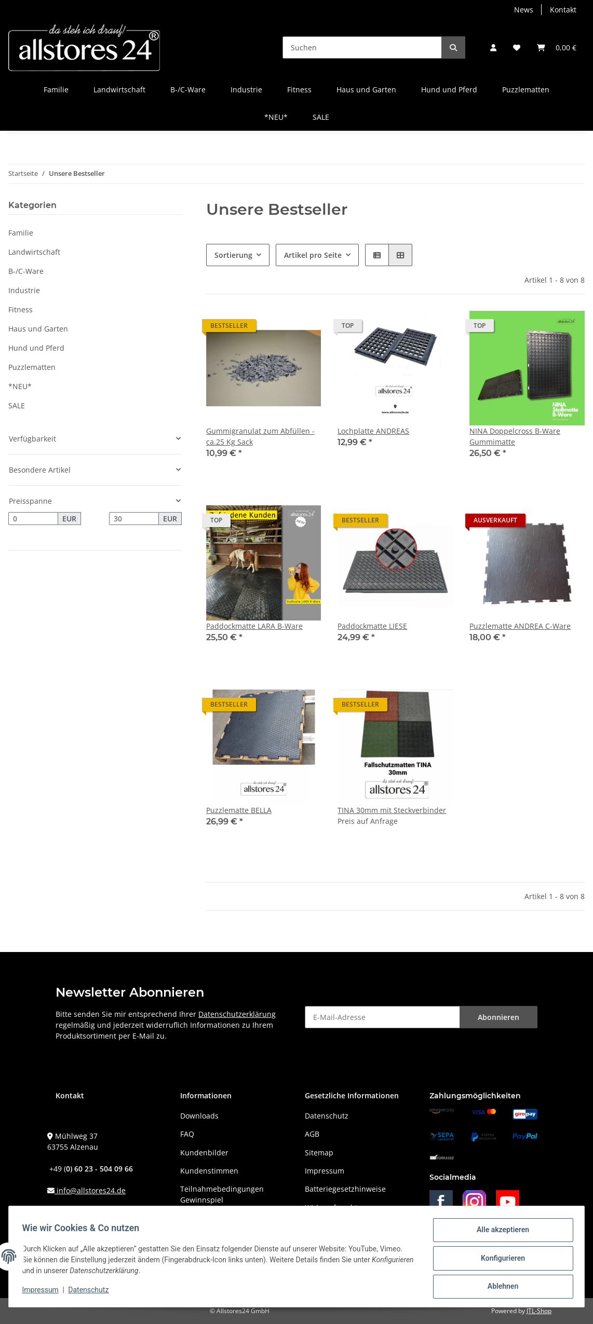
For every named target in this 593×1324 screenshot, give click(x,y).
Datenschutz (326, 1116)
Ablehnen (499, 1287)
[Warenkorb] (557, 47)
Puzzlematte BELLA (239, 810)
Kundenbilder (204, 1152)
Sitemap (319, 1152)
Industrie (24, 290)
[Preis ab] (33, 519)
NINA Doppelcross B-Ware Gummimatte (514, 436)
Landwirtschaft (34, 252)
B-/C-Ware (26, 271)
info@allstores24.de (90, 1190)
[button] (493, 47)
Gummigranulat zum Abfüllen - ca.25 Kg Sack (260, 436)
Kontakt (563, 10)
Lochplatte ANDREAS (373, 431)
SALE (16, 405)
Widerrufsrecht (331, 1207)
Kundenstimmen (209, 1171)
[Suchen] (362, 47)
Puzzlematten (32, 367)
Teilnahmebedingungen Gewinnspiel (222, 1194)
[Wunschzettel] (517, 47)
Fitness (20, 309)
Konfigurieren (499, 1260)
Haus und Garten (38, 329)
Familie (20, 233)
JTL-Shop (539, 1310)
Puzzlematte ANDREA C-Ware (520, 626)
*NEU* (20, 386)
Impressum (324, 1171)
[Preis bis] (134, 519)
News (523, 10)
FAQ (187, 1134)
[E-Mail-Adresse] (382, 1017)
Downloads (199, 1116)
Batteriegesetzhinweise (345, 1189)
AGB (312, 1134)
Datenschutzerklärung (237, 1014)
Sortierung (233, 255)
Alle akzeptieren (499, 1233)
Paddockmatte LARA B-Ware (254, 626)
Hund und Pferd (36, 348)
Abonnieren (498, 1017)
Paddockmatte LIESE (372, 626)
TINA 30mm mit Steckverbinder (392, 810)
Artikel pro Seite (313, 255)
